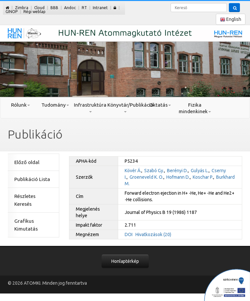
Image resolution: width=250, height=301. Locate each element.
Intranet (100, 8)
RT (84, 8)
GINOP (12, 11)
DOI (128, 234)
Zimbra (21, 8)
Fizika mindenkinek (195, 108)
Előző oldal (26, 162)
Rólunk (20, 105)
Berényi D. (177, 170)
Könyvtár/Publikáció (124, 107)
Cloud (39, 8)
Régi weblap (34, 11)
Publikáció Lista (32, 179)
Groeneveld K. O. (146, 177)
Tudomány (55, 105)
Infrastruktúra (90, 107)
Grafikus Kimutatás (26, 225)
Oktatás (160, 105)
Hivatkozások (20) (153, 234)
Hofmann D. (178, 177)
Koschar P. (203, 177)
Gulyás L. (200, 170)
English (230, 19)
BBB (54, 8)
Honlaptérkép (125, 261)
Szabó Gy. (154, 170)
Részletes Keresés (24, 200)
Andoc (70, 8)
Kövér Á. (133, 170)
